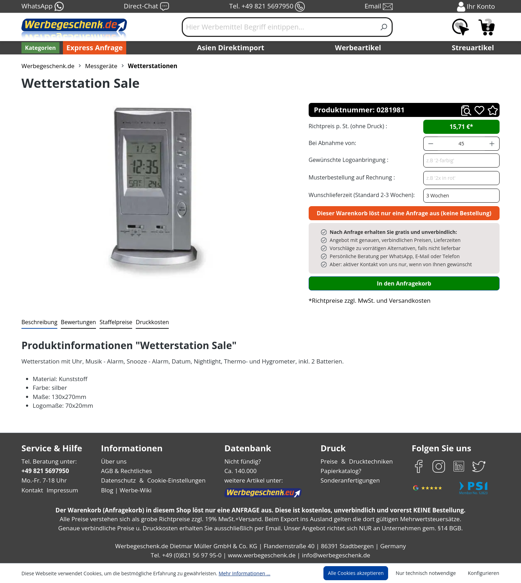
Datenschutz (118, 480)
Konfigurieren (484, 573)
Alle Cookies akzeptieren (362, 573)
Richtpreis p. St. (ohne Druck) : (347, 126)
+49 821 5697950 (44, 471)
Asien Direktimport (230, 48)
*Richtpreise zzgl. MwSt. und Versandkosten (367, 300)
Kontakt (31, 490)
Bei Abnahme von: (331, 143)
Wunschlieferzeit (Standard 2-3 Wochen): (360, 195)
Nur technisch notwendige (429, 573)
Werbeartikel (359, 48)
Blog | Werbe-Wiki (125, 490)
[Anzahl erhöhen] (492, 144)
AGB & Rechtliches (127, 471)
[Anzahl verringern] (430, 144)
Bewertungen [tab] (75, 322)
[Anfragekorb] (487, 27)
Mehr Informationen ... (235, 573)
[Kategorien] (39, 47)
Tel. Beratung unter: (47, 461)
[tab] (38, 322)
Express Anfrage (93, 48)
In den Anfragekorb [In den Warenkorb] (404, 283)
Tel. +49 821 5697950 (267, 7)
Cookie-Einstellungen (174, 480)
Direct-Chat (146, 7)
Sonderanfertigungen (350, 480)
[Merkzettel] (461, 27)
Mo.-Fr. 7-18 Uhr (43, 480)
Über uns (114, 461)
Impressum (60, 490)
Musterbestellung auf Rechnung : (350, 177)
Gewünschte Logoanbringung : (347, 160)
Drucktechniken (370, 461)
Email (379, 7)
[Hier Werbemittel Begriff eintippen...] (279, 27)
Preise (330, 461)
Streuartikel (474, 48)
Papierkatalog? (341, 471)
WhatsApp (42, 7)
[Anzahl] (461, 144)
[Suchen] (384, 27)
